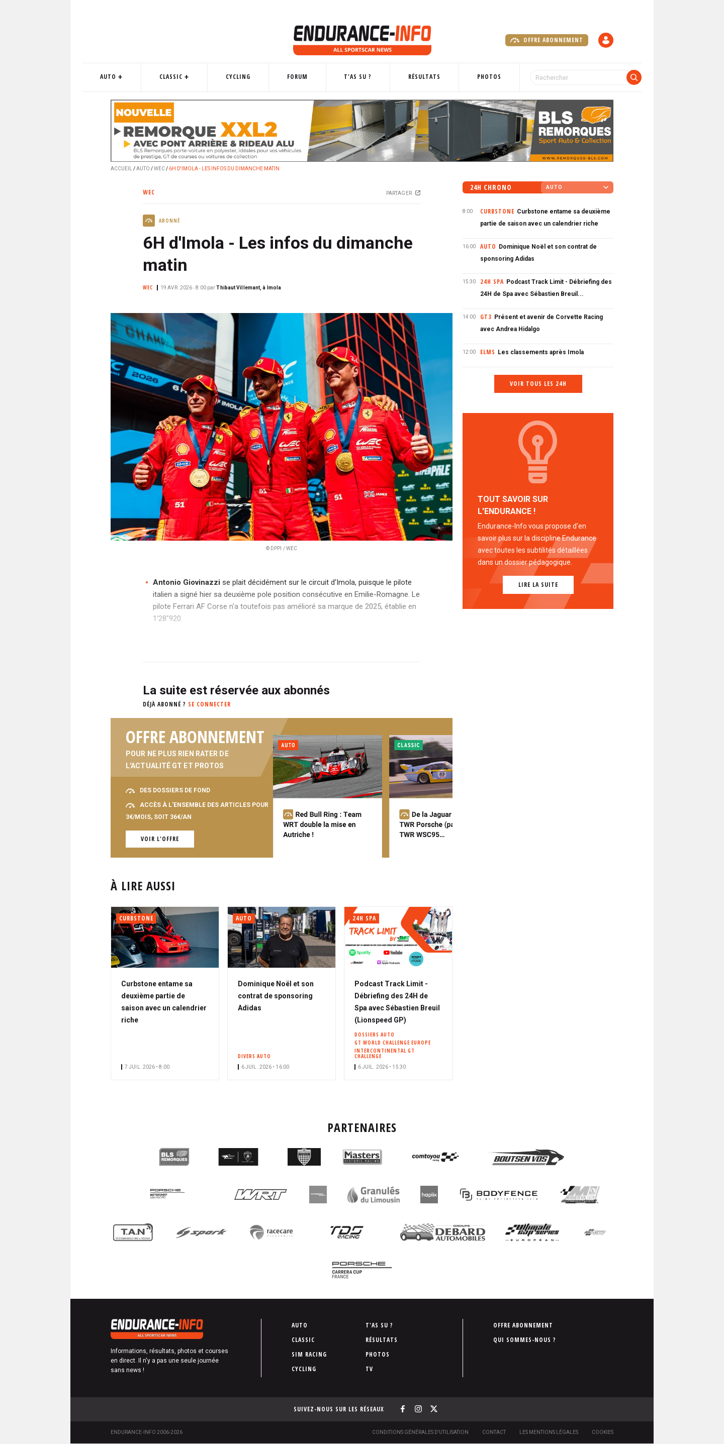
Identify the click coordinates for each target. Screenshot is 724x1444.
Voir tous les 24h (538, 383)
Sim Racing (309, 1354)
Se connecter (209, 704)
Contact (494, 1432)
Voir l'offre (160, 839)
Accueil (121, 168)
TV (369, 1369)
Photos (476, 76)
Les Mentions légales (548, 1432)
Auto (133, 76)
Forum (303, 76)
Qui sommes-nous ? (524, 1339)
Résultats (417, 76)
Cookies (602, 1432)
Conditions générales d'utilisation (420, 1432)
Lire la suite (538, 584)
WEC (159, 168)
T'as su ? (357, 76)
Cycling (250, 76)
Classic (189, 76)
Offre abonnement (546, 40)
